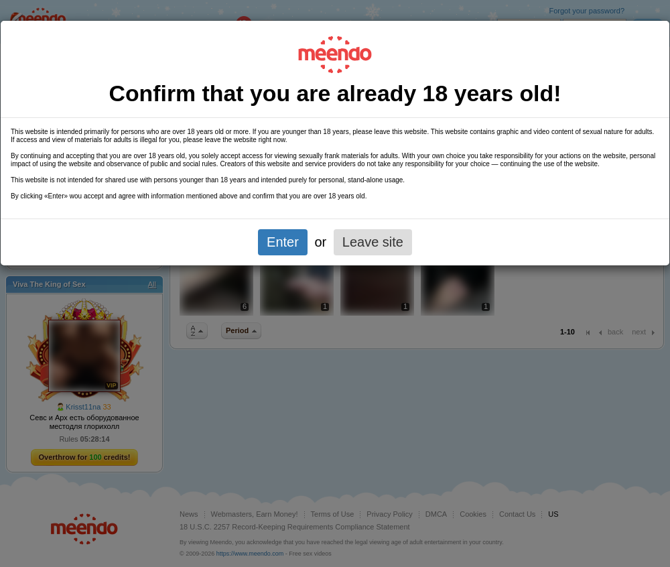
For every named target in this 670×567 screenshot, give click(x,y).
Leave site (372, 242)
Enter (283, 242)
